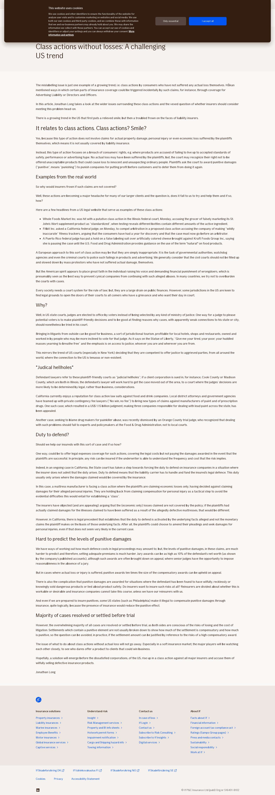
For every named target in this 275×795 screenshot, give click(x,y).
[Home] (38, 700)
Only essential (170, 21)
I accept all (208, 21)
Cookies (40, 778)
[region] (137, 21)
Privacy (58, 778)
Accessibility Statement (85, 778)
